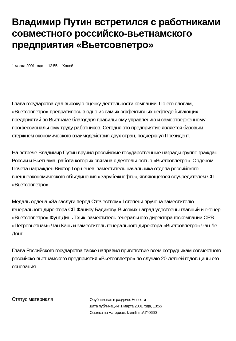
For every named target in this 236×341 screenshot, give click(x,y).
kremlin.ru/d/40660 (142, 312)
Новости (139, 299)
